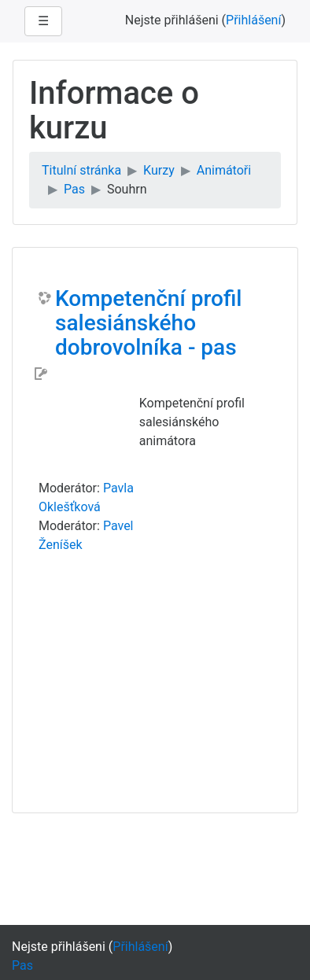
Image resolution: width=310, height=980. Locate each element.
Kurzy (159, 170)
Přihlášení (253, 20)
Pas (74, 189)
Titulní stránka (81, 170)
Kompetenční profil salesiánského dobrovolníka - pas (148, 323)
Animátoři (224, 170)
